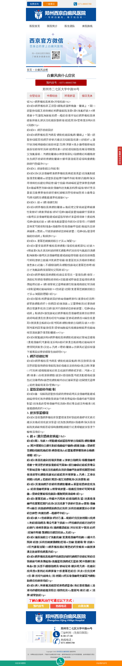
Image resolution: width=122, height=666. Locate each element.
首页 (29, 69)
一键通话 (50, 4)
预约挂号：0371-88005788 (61, 82)
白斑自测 (83, 606)
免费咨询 (34, 4)
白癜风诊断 (41, 69)
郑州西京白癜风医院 (63, 651)
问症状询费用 (20, 663)
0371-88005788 (84, 4)
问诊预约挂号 (101, 663)
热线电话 (61, 606)
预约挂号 (38, 606)
